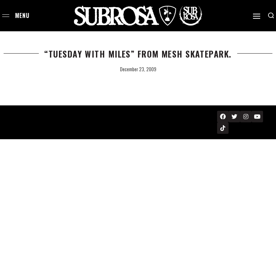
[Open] (257, 16)
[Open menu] (6, 15)
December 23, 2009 (138, 69)
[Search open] (271, 15)
